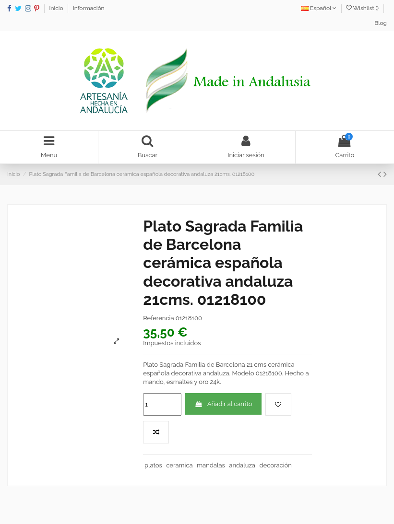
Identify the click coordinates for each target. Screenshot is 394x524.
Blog (380, 23)
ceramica (179, 465)
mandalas (211, 465)
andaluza (242, 465)
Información (89, 8)
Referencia (158, 318)
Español (318, 8)
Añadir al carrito (223, 404)
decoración (275, 465)
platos (153, 465)
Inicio (57, 8)
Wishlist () (363, 8)
